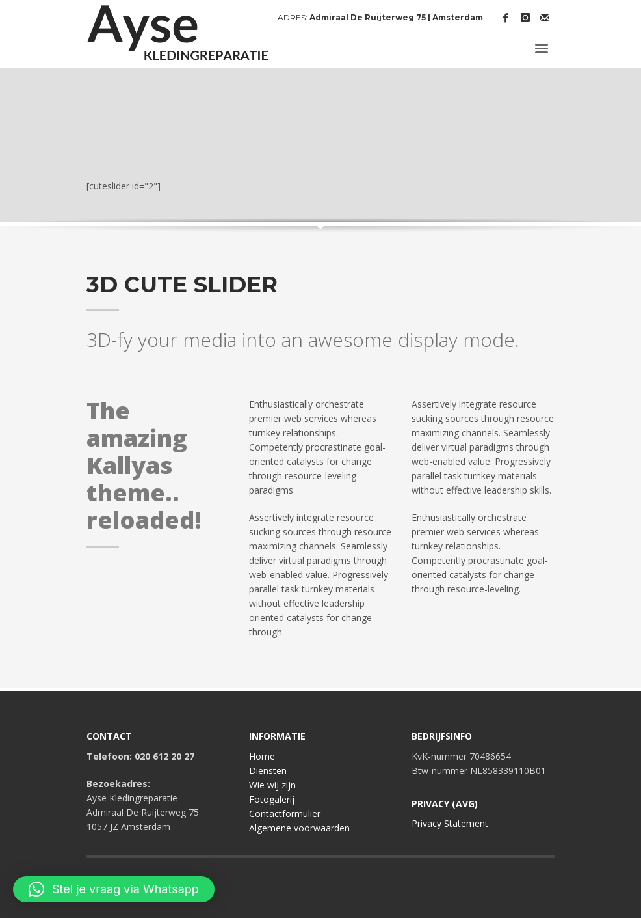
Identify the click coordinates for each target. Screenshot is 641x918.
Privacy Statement (450, 823)
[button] (114, 889)
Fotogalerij (271, 799)
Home (262, 756)
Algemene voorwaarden (299, 828)
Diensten (268, 770)
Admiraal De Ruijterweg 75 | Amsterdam (396, 17)
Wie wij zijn (272, 785)
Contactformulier (284, 813)
